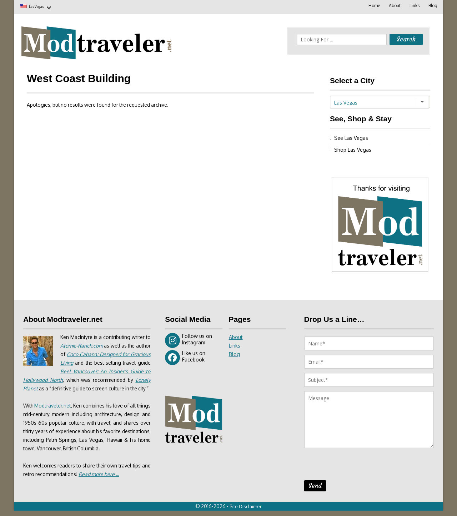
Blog (432, 5)
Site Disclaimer (246, 512)
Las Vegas (42, 6)
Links (414, 5)
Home (372, 5)
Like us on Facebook (185, 356)
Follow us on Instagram (188, 339)
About (394, 5)
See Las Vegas (351, 137)
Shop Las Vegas (352, 149)
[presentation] (358, 465)
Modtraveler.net (55, 413)
